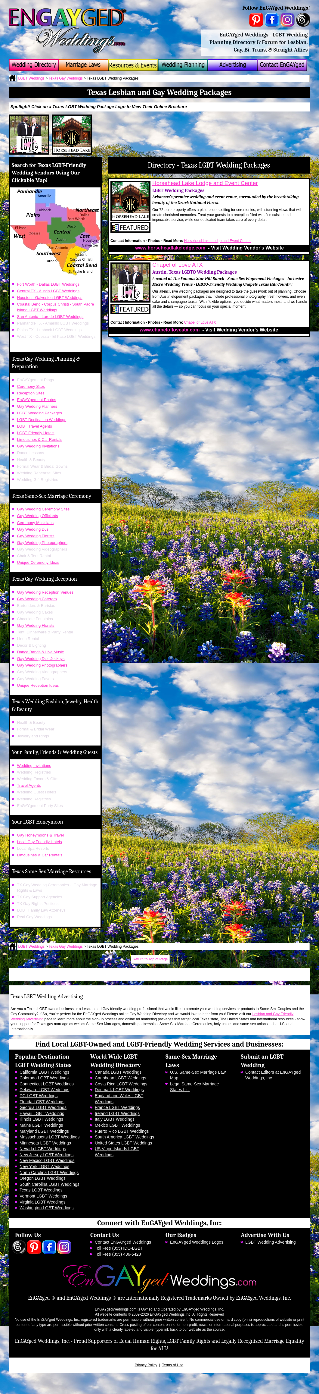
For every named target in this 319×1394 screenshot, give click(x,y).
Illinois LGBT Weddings (41, 1119)
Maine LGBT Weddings (41, 1125)
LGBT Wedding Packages (39, 413)
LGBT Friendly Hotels (35, 433)
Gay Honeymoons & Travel (40, 835)
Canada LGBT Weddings (118, 1072)
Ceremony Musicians (35, 522)
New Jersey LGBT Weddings (46, 1154)
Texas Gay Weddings (66, 78)
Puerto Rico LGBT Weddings (122, 1131)
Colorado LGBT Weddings (44, 1077)
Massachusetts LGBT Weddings (49, 1137)
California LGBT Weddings (44, 1072)
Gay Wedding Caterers (37, 599)
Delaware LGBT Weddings (44, 1089)
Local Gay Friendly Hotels (39, 842)
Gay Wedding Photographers (42, 542)
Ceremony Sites (31, 386)
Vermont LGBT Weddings (43, 1196)
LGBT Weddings (32, 78)
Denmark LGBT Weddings (119, 1089)
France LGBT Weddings (117, 1107)
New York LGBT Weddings (44, 1166)
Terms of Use (172, 1365)
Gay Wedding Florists (35, 536)
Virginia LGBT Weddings (43, 1202)
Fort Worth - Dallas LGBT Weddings (48, 284)
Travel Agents (29, 785)
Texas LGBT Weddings (41, 1190)
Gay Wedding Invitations (38, 446)
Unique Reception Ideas (38, 685)
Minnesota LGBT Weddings (45, 1143)
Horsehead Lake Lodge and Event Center (205, 183)
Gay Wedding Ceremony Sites (43, 509)
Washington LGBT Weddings (47, 1207)
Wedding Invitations (34, 765)
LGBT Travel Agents (34, 426)
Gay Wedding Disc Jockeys (41, 658)
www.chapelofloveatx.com (170, 329)
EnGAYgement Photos (36, 399)
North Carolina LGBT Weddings (49, 1172)
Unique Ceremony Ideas (38, 562)
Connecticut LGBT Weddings (47, 1084)
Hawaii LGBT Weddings (42, 1113)
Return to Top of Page (150, 959)
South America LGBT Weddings (124, 1137)
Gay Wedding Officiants (37, 515)
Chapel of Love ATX (177, 265)
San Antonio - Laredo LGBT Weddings (50, 316)
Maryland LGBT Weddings (44, 1131)
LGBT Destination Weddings (42, 419)
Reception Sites (31, 393)
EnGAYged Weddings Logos (196, 1242)
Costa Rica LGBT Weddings (121, 1084)
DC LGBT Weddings (38, 1095)
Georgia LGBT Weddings (43, 1107)
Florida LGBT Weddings (42, 1101)
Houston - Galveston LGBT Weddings (49, 297)
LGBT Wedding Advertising (270, 1242)
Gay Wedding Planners (37, 406)
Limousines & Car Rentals (39, 439)
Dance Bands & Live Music (40, 652)
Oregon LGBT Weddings (43, 1178)
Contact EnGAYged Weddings (123, 1242)
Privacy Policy (146, 1365)
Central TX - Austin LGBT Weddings (48, 291)
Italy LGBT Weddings (115, 1119)
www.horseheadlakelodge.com (170, 247)
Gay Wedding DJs (33, 529)
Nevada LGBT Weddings (43, 1148)
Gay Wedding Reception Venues (45, 592)
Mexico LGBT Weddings (117, 1125)
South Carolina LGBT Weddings (49, 1184)
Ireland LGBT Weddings (117, 1113)
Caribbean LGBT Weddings (120, 1077)
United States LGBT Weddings (123, 1143)
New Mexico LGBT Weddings (47, 1160)
